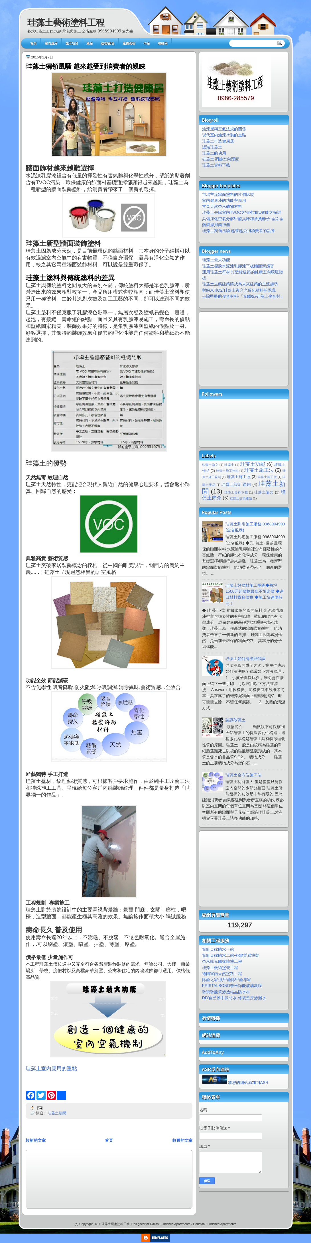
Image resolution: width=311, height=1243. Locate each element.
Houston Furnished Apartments (214, 1224)
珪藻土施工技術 (227, 470)
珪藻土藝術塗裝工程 (220, 967)
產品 (89, 43)
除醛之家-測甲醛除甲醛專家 (226, 979)
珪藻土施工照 (239, 476)
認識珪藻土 (212, 147)
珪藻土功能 (252, 464)
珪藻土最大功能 (216, 259)
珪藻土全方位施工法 (243, 775)
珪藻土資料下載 (216, 165)
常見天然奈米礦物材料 (222, 206)
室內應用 (51, 43)
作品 (146, 43)
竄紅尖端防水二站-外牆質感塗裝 (230, 955)
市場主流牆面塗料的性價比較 (228, 194)
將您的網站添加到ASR (248, 1082)
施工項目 (72, 43)
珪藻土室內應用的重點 (51, 1068)
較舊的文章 (182, 1140)
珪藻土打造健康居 (218, 141)
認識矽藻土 (235, 720)
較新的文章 (36, 1140)
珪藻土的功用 (214, 153)
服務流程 (129, 43)
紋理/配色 (107, 43)
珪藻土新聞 (57, 1113)
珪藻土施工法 (259, 470)
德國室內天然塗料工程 (222, 973)
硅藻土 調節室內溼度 (220, 159)
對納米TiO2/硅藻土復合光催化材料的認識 (239, 290)
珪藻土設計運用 (236, 484)
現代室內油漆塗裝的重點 (224, 135)
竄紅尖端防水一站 (218, 949)
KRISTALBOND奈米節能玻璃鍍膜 (232, 985)
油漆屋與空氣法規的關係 (224, 129)
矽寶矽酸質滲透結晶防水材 (226, 992)
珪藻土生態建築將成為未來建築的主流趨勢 (240, 284)
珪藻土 (229, 464)
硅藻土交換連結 (241, 498)
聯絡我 (162, 43)
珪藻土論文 (264, 492)
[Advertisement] (54, 1178)
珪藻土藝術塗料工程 (65, 23)
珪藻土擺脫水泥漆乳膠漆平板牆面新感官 (238, 266)
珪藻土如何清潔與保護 (245, 658)
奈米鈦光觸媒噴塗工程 (222, 961)
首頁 (33, 43)
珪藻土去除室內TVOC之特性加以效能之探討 (241, 212)
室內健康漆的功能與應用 (224, 200)
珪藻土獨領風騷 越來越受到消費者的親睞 (85, 66)
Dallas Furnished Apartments (170, 1224)
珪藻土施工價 (267, 477)
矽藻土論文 (210, 464)
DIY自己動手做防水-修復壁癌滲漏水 (234, 998)
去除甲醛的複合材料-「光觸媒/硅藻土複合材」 (243, 296)
